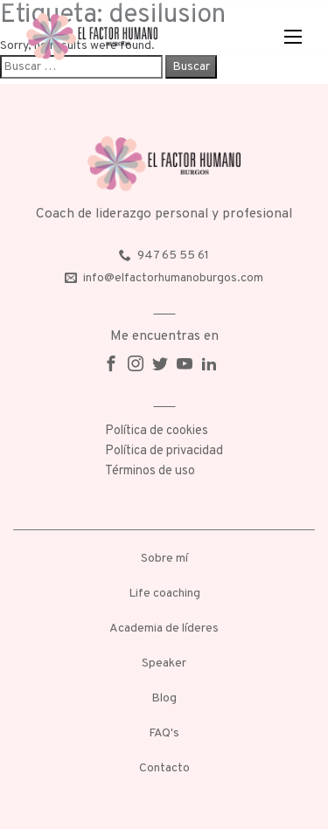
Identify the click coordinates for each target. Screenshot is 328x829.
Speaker (164, 663)
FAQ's (164, 733)
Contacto (164, 768)
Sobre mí (164, 558)
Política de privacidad (164, 451)
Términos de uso (150, 471)
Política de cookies (156, 431)
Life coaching (164, 593)
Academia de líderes (164, 628)
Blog (164, 698)
